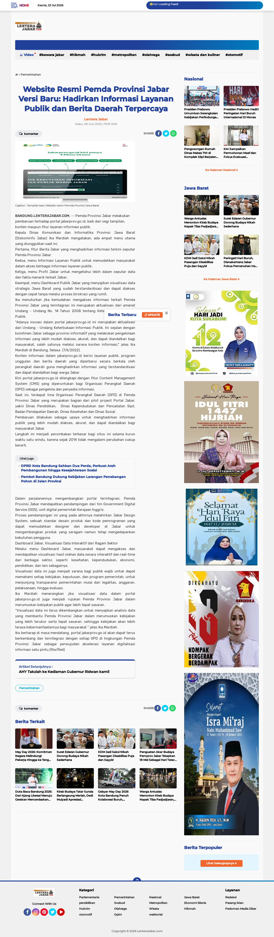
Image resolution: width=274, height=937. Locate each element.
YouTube (64, 914)
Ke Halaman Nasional (221, 170)
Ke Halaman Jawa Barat (222, 279)
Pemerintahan (29, 688)
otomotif (235, 55)
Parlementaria (89, 897)
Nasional (193, 79)
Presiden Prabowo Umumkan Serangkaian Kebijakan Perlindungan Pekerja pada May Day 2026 (201, 113)
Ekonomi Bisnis (195, 903)
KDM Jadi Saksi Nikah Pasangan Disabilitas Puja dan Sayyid (199, 262)
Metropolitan (125, 55)
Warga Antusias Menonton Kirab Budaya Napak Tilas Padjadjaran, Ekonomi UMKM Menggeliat (201, 222)
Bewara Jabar (53, 55)
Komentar (28, 133)
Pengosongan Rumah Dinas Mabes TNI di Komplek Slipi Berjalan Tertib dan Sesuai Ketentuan (200, 153)
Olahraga (152, 55)
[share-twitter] (166, 133)
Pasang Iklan (234, 903)
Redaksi (230, 897)
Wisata (154, 908)
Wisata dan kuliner (204, 55)
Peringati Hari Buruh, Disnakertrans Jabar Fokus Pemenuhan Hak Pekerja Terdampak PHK (241, 262)
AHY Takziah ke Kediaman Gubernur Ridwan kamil (64, 671)
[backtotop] (137, 881)
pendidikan (87, 903)
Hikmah (78, 55)
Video (29, 55)
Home (24, 5)
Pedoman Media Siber (240, 908)
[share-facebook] (158, 133)
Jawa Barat (196, 188)
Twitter (54, 914)
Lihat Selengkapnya (221, 863)
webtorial (155, 914)
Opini (118, 914)
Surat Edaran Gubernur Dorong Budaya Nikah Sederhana (240, 222)
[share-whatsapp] (173, 133)
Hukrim (99, 55)
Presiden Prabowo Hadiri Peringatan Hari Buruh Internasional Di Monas (241, 113)
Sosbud (174, 55)
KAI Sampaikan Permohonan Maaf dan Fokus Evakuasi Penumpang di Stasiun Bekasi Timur (240, 153)
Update (152, 315)
